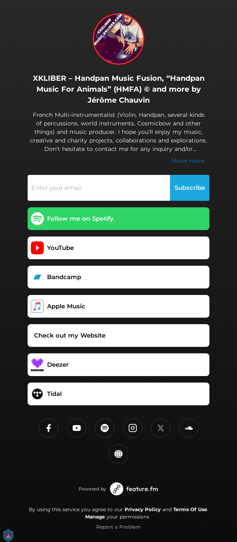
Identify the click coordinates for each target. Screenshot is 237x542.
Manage (95, 517)
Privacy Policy (143, 509)
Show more (188, 160)
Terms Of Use (190, 509)
